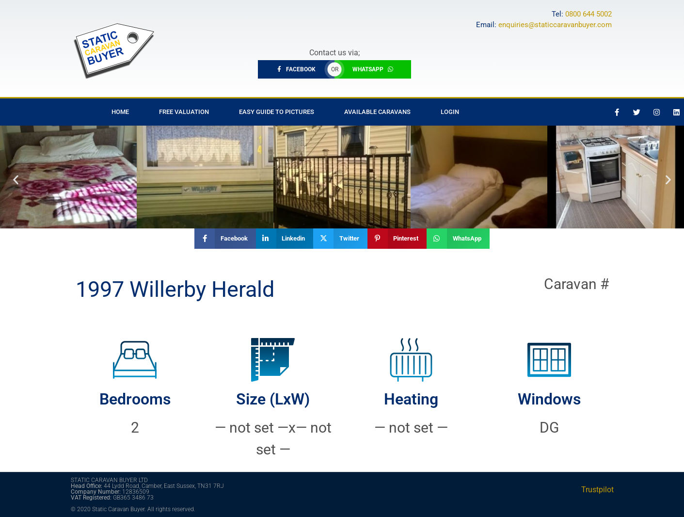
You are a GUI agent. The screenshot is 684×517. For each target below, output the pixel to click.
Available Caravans (377, 111)
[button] (16, 179)
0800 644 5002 (588, 14)
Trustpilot (597, 489)
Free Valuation (184, 111)
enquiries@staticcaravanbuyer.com (555, 24)
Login (450, 111)
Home (120, 111)
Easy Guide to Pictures (276, 111)
